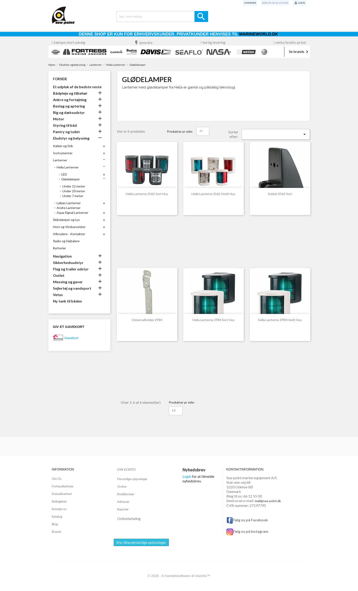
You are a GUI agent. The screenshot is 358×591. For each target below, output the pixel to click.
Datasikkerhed (62, 494)
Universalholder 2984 (147, 320)
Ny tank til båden (67, 301)
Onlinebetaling (129, 518)
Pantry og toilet (66, 131)
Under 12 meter (73, 186)
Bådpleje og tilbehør (70, 93)
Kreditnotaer (125, 494)
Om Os (56, 479)
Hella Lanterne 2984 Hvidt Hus (280, 320)
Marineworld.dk (258, 34)
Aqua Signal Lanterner (72, 212)
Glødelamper (70, 179)
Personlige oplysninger (132, 479)
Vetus (58, 294)
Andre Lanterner (68, 208)
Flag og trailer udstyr (71, 269)
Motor (58, 119)
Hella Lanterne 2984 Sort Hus (213, 320)
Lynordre (250, 2)
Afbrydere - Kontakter (69, 234)
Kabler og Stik (63, 146)
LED (64, 174)
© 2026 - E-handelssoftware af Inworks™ (179, 576)
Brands (56, 531)
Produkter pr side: (180, 131)
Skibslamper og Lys (66, 220)
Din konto (126, 469)
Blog (55, 524)
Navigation (62, 256)
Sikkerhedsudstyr (68, 262)
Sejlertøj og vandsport (72, 288)
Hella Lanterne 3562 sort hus (147, 194)
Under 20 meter (73, 191)
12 (201, 130)
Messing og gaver (68, 282)
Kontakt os (59, 509)
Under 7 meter (72, 196)
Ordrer (122, 486)
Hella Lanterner (68, 167)
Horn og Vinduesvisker (69, 227)
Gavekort (71, 338)
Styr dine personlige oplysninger (141, 542)
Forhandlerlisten (63, 486)
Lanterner (60, 160)
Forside (60, 79)
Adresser (123, 501)
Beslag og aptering (69, 106)
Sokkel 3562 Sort (280, 194)
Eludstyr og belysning (71, 138)
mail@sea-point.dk (268, 501)
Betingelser (59, 501)
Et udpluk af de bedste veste (77, 87)
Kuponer (123, 509)
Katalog (57, 516)
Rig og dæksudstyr (69, 112)
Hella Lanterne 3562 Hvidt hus (213, 194)
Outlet (58, 275)
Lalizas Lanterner (69, 203)
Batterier (59, 248)
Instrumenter (62, 153)
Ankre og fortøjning (69, 99)
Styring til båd (65, 125)
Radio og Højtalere (66, 241)
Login (187, 476)
